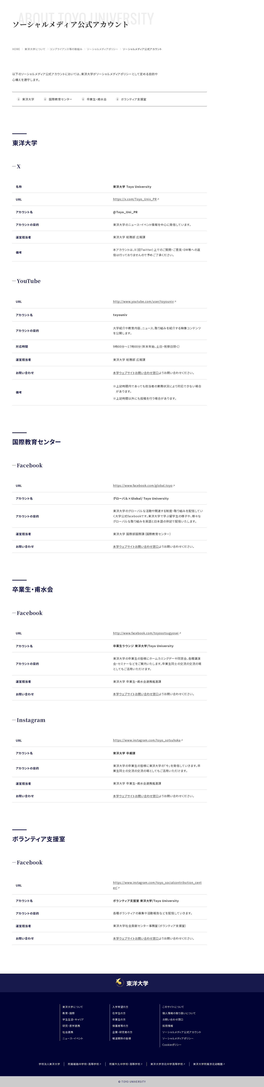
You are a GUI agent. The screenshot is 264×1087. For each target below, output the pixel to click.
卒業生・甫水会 (97, 99)
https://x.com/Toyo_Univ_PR (135, 199)
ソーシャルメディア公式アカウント (181, 1032)
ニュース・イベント (72, 1038)
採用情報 (167, 1026)
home (16, 49)
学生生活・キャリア (73, 1019)
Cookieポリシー (172, 1044)
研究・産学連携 (71, 1026)
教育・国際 (68, 1013)
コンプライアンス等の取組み (66, 49)
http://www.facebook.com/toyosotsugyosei (146, 633)
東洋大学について (35, 49)
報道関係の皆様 (121, 1038)
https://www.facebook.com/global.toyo (143, 485)
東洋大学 (28, 99)
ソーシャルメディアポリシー (102, 49)
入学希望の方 (120, 1007)
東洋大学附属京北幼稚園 (208, 1064)
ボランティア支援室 (133, 99)
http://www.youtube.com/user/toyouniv (143, 301)
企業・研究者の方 (122, 1032)
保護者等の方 (120, 1026)
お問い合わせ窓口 (173, 1019)
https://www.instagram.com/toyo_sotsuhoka (146, 740)
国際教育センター (60, 99)
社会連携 (67, 1032)
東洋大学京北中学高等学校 (167, 1064)
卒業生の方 (119, 1019)
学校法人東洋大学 (49, 1064)
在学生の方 (119, 1013)
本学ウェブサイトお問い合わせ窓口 (136, 373)
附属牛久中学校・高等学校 (124, 1064)
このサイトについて (173, 1007)
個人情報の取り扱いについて (179, 1013)
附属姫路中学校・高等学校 (83, 1064)
